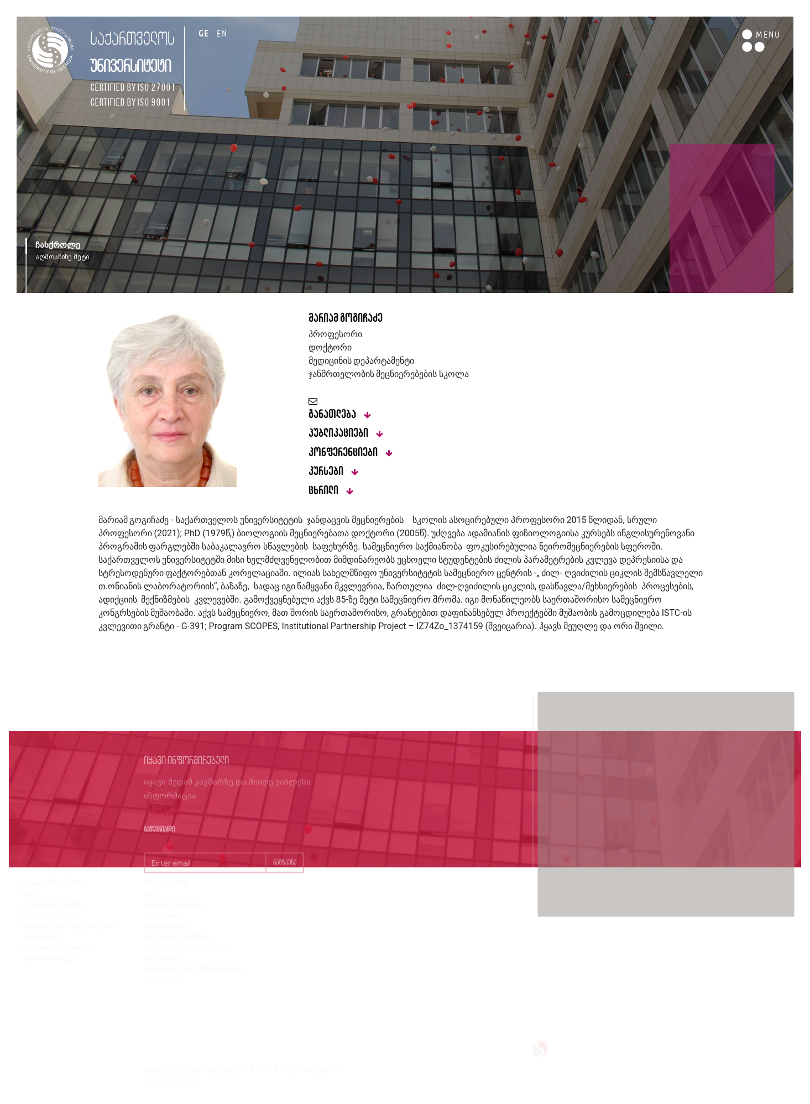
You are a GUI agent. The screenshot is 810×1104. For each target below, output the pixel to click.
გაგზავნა (284, 875)
